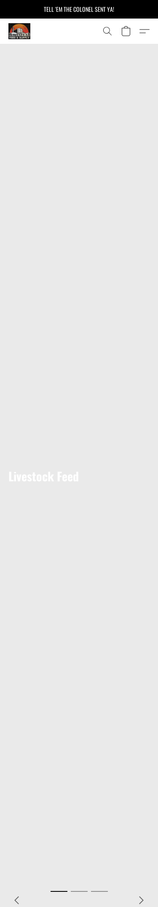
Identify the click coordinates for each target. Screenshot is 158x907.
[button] (20, 31)
